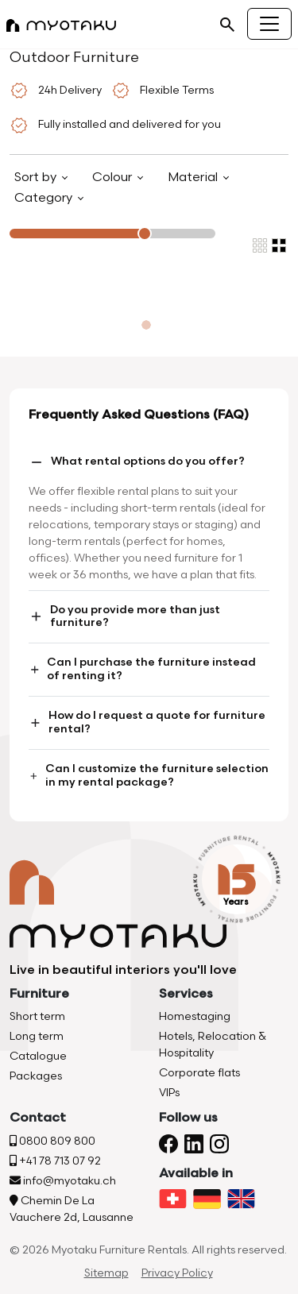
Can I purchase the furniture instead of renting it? (142, 668)
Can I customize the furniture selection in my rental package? (149, 775)
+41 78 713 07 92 (55, 1161)
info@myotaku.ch (63, 1181)
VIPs (169, 1092)
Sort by (37, 177)
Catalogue (38, 1056)
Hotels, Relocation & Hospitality (212, 1044)
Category (44, 198)
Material (194, 177)
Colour (113, 177)
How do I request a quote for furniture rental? (147, 722)
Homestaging (194, 1016)
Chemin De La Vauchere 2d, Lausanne (72, 1209)
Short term (37, 1016)
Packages (36, 1076)
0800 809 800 (52, 1141)
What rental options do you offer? (137, 462)
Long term (37, 1036)
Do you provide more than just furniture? (124, 616)
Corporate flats (199, 1073)
